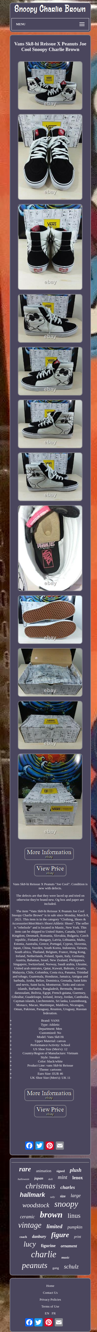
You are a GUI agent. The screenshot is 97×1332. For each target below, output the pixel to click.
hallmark (32, 1194)
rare (25, 1169)
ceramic (27, 1216)
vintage (29, 1225)
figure (60, 1235)
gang (55, 1268)
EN (47, 1313)
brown (51, 1214)
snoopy (66, 1204)
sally (52, 1197)
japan (38, 1178)
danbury (39, 1236)
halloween (23, 1179)
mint (62, 1177)
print (77, 1237)
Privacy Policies (50, 1299)
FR (54, 1313)
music (65, 1257)
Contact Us (50, 1293)
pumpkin (74, 1227)
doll (50, 1179)
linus (74, 1215)
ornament (69, 1246)
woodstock (35, 1205)
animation (43, 1171)
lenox (77, 1177)
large (75, 1195)
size (63, 1196)
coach (23, 1237)
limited (54, 1226)
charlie (43, 1254)
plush (75, 1170)
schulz (71, 1266)
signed (61, 1171)
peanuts (34, 1265)
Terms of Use (50, 1306)
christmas (41, 1186)
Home (50, 1286)
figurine (48, 1245)
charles (67, 1187)
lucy (30, 1244)
